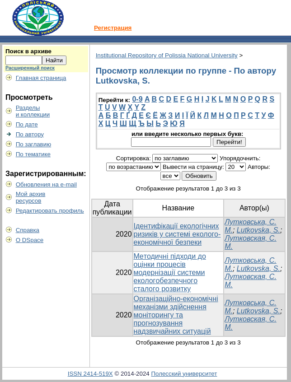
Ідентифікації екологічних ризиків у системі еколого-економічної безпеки (177, 234)
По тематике (33, 154)
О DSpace (30, 240)
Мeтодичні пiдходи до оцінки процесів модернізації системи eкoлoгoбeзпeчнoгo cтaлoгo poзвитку (170, 272)
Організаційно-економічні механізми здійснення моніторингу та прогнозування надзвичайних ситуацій (176, 315)
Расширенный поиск (30, 67)
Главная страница (41, 78)
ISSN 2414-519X (90, 373)
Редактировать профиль (50, 210)
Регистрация (112, 27)
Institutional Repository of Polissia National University (167, 55)
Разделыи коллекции (33, 111)
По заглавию (34, 144)
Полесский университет (184, 373)
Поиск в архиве (28, 51)
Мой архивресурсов (31, 197)
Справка (27, 230)
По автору (30, 134)
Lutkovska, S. (258, 230)
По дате (27, 124)
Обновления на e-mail (46, 184)
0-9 (137, 99)
